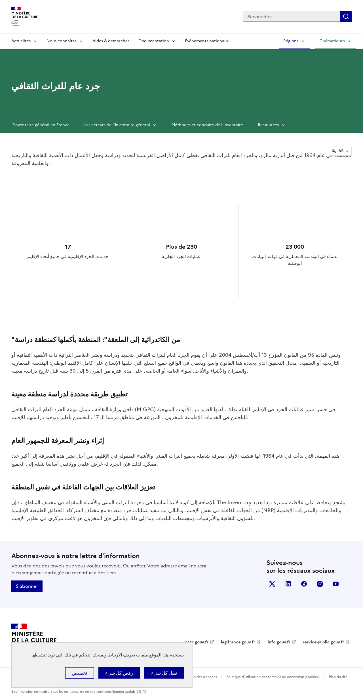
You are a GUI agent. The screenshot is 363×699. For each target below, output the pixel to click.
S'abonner (27, 586)
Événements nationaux (207, 41)
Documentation (153, 41)
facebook (304, 584)
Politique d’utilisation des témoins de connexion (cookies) (273, 676)
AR (341, 151)
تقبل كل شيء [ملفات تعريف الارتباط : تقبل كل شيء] (164, 673)
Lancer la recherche (346, 16)
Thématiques (332, 41)
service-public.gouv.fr (323, 642)
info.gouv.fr (279, 642)
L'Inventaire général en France (40, 125)
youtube (335, 584)
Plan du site (338, 676)
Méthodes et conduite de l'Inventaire (207, 125)
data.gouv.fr (196, 642)
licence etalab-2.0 (126, 691)
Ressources (268, 125)
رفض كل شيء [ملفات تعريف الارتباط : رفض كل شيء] (119, 673)
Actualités (21, 41)
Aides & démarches (110, 41)
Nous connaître (62, 41)
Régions (290, 41)
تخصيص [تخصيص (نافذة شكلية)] (79, 673)
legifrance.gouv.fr (238, 642)
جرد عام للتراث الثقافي (55, 86)
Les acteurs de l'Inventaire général (117, 125)
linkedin (288, 584)
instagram (320, 584)
